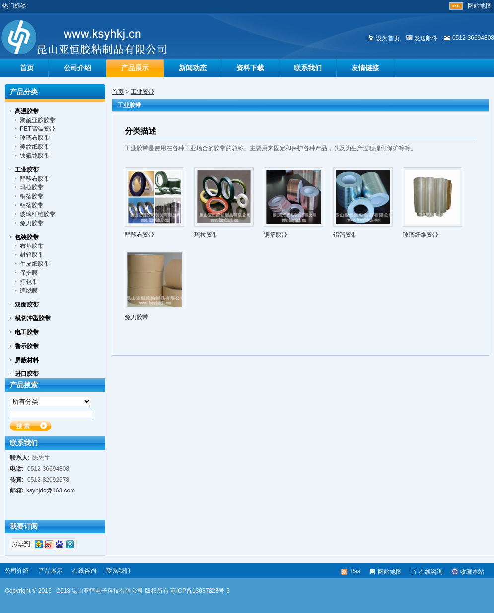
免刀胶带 (136, 317)
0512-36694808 (473, 37)
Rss (355, 571)
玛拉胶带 (206, 234)
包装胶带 (27, 237)
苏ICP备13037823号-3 (200, 590)
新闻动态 (193, 68)
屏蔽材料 (27, 360)
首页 (27, 68)
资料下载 (250, 68)
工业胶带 (142, 91)
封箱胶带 (32, 254)
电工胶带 (27, 332)
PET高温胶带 (37, 128)
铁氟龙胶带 (35, 155)
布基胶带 (32, 246)
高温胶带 (27, 111)
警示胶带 (27, 346)
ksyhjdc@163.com (50, 490)
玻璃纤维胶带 (420, 234)
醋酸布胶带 (139, 234)
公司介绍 (77, 68)
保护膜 (29, 272)
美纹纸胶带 (35, 146)
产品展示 (135, 68)
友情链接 (365, 68)
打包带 (29, 281)
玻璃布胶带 (35, 137)
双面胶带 (27, 304)
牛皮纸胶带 (35, 263)
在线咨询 (84, 570)
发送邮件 (426, 38)
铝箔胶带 (345, 234)
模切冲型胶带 (33, 318)
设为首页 (388, 38)
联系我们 (308, 68)
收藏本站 (472, 571)
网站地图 (480, 5)
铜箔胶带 (275, 234)
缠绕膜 (29, 290)
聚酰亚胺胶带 (38, 120)
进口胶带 (27, 373)
